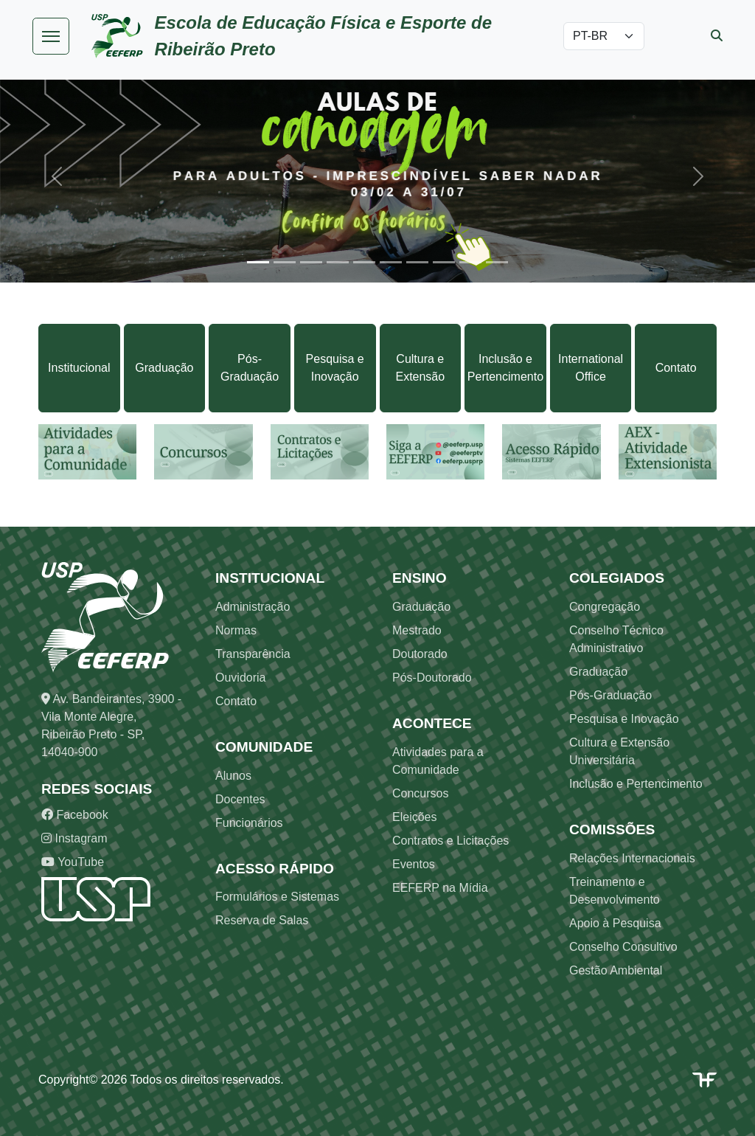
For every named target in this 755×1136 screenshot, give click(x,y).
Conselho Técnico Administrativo (616, 639)
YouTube (72, 862)
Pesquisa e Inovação (335, 368)
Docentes (240, 799)
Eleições (414, 817)
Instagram (74, 838)
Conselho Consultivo (623, 947)
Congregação (604, 606)
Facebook (74, 814)
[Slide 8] (444, 262)
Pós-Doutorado (432, 677)
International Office (590, 368)
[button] (57, 176)
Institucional (79, 367)
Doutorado (420, 654)
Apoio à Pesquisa (615, 923)
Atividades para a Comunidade (438, 761)
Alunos (233, 775)
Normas (236, 630)
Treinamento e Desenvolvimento (614, 891)
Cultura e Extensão (420, 368)
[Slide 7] (417, 262)
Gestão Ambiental (615, 970)
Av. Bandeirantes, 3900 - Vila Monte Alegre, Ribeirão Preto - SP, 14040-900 (111, 725)
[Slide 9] (470, 262)
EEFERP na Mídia (440, 888)
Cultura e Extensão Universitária (619, 751)
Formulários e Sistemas (277, 896)
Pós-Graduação (249, 368)
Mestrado (417, 630)
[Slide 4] (338, 262)
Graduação (164, 367)
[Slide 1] (258, 262)
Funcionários (249, 823)
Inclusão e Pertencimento (505, 368)
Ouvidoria (240, 677)
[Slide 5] (364, 262)
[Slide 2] (285, 262)
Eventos (413, 864)
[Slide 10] (497, 262)
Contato (676, 367)
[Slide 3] (311, 262)
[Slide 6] (391, 262)
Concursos (420, 793)
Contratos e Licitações (450, 840)
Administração (252, 606)
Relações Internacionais (632, 858)
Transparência (252, 654)
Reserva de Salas (261, 920)
